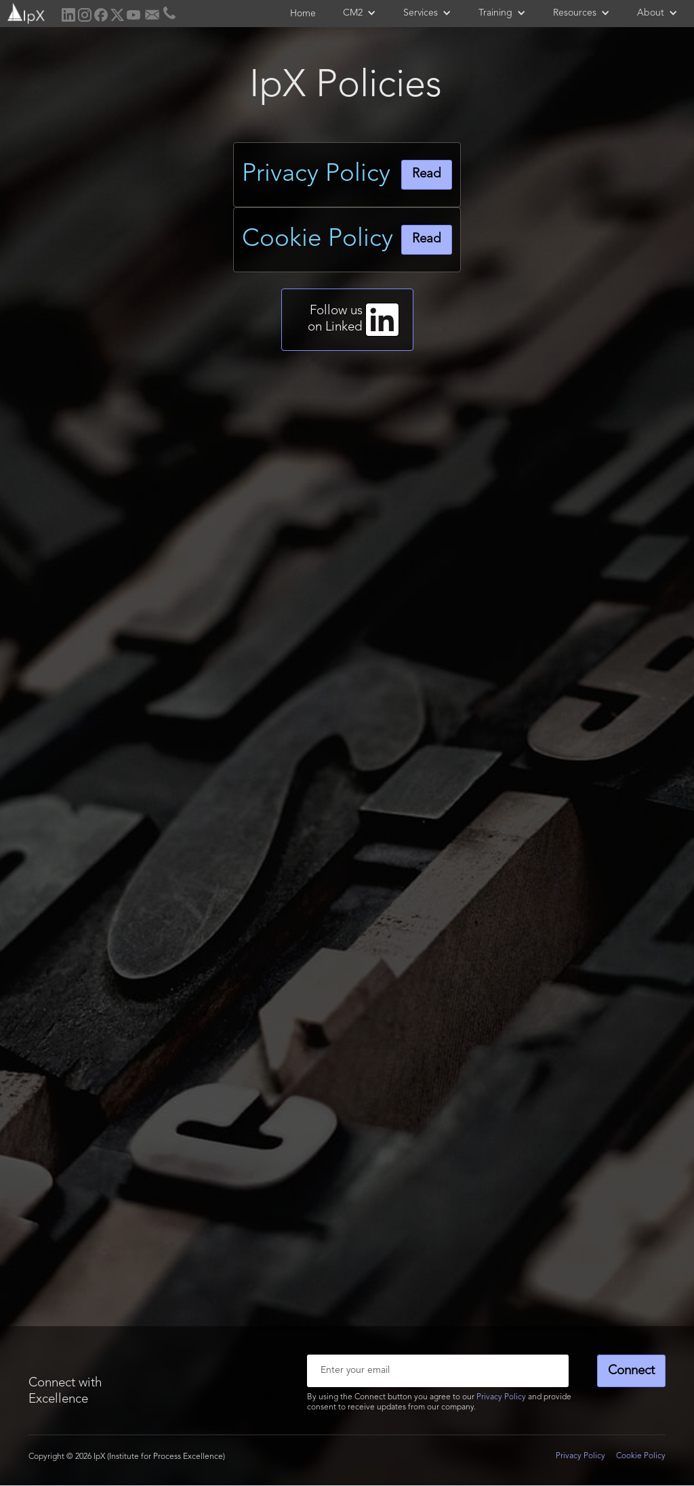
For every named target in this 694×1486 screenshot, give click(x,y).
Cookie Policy (641, 1456)
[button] (359, 12)
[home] (25, 12)
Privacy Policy (501, 1397)
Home (303, 13)
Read (426, 174)
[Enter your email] (438, 1371)
